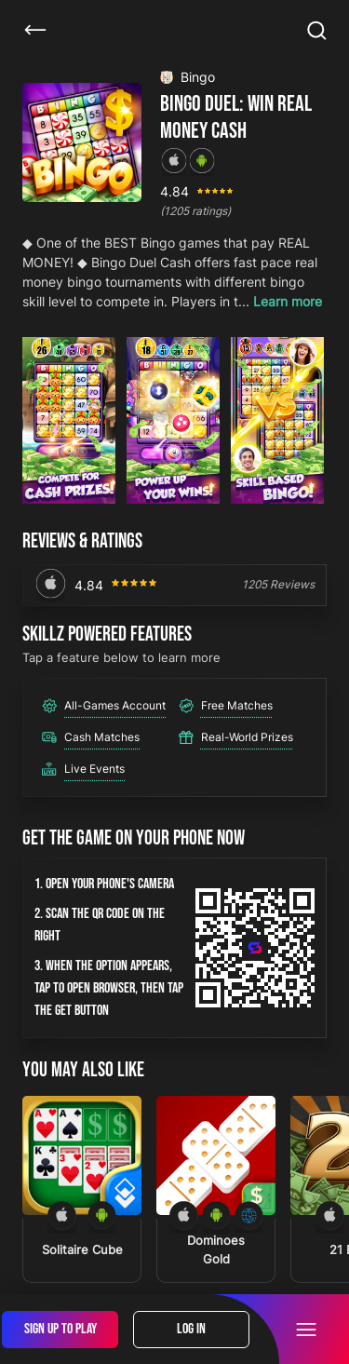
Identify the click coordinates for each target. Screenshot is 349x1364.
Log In (191, 1329)
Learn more (287, 301)
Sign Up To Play (60, 1329)
